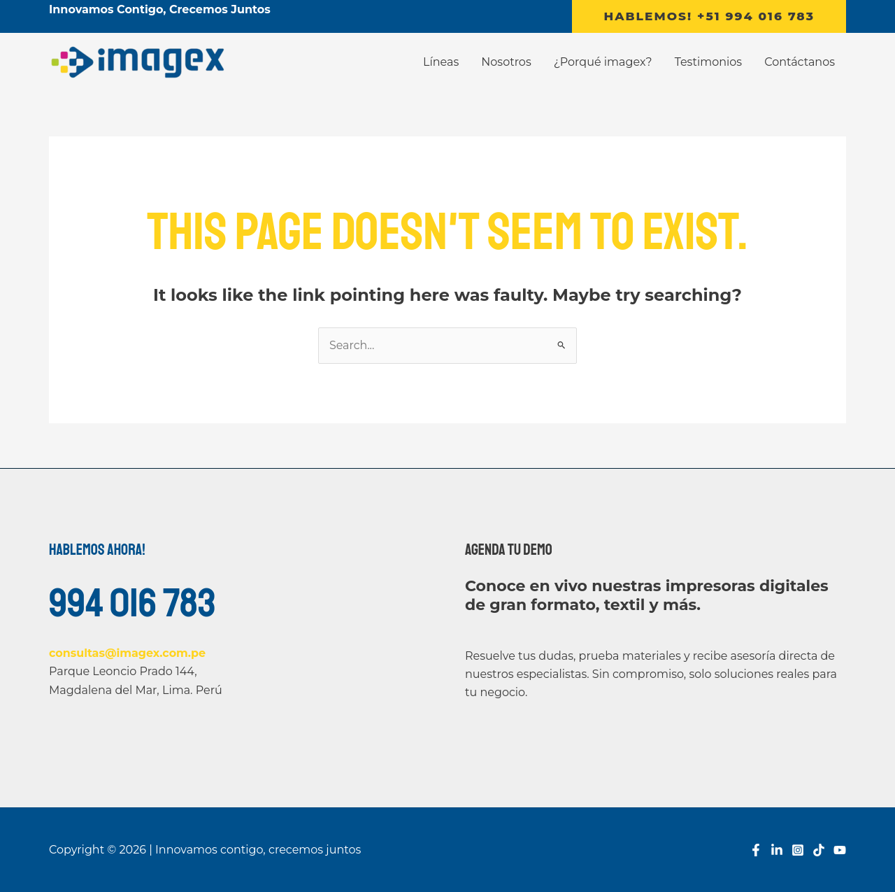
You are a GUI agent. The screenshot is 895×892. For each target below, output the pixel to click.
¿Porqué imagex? (603, 62)
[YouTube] (839, 850)
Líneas (441, 62)
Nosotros (506, 62)
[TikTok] (818, 850)
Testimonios (709, 62)
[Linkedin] (777, 850)
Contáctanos (799, 62)
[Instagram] (798, 850)
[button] (709, 16)
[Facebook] (756, 850)
